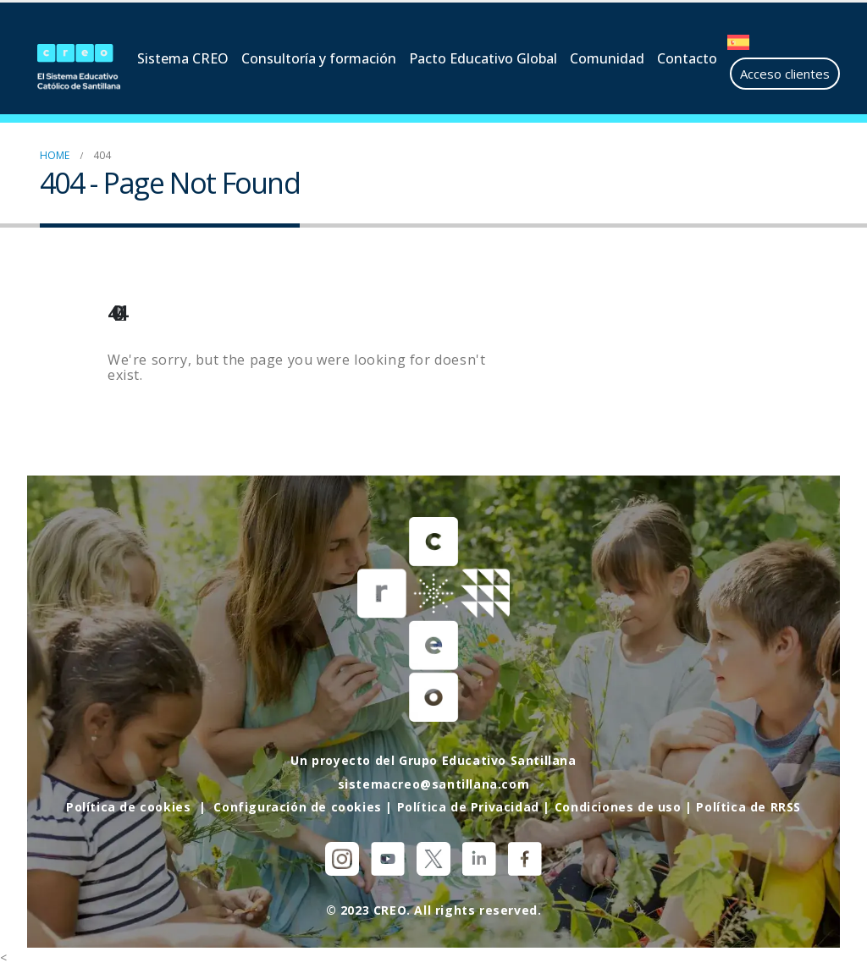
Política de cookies (128, 807)
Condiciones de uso (618, 807)
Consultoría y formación (318, 58)
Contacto (687, 58)
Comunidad (607, 58)
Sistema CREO (183, 58)
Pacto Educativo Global (483, 58)
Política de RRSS (748, 807)
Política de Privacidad (468, 807)
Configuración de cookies (297, 807)
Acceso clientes (785, 73)
